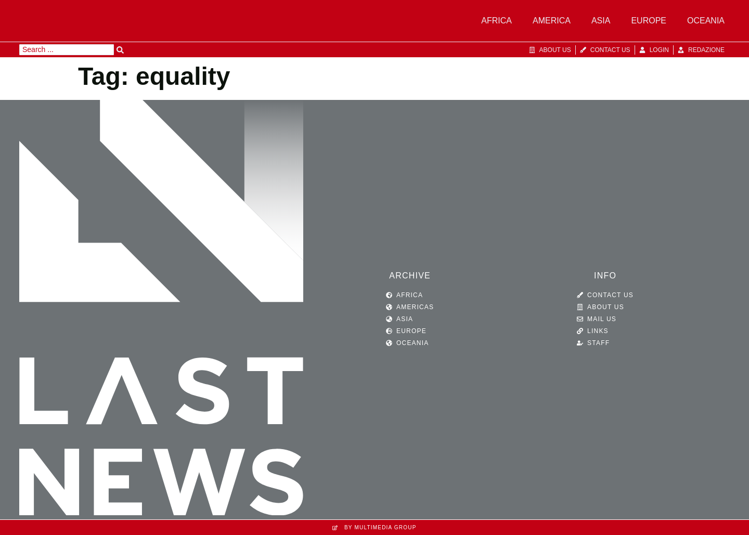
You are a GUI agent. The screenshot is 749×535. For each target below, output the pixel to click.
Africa (496, 20)
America (552, 20)
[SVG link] (161, 310)
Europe (648, 20)
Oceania (706, 20)
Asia (600, 20)
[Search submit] (120, 50)
